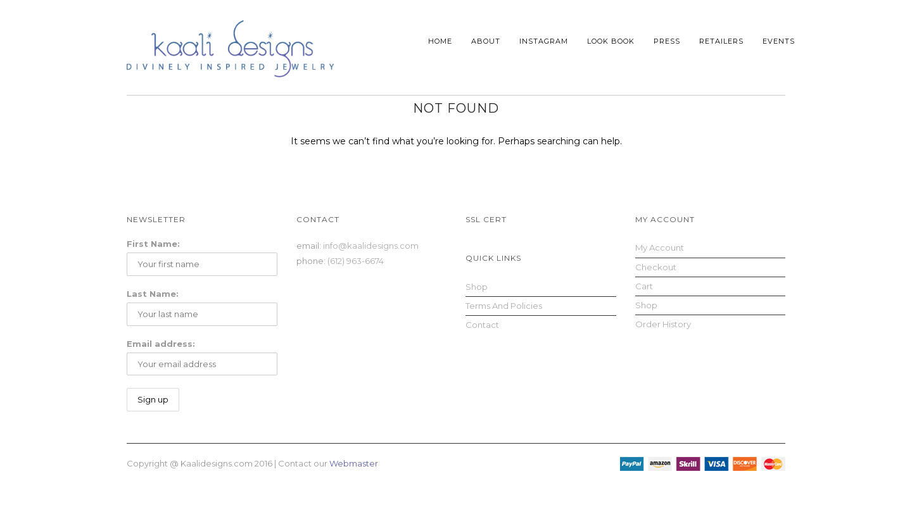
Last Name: (153, 294)
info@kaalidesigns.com (371, 246)
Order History (663, 324)
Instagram (543, 41)
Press (667, 41)
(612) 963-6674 (355, 261)
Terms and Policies (504, 306)
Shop (477, 287)
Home (440, 41)
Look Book (611, 41)
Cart (644, 286)
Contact (482, 325)
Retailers (721, 41)
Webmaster (353, 463)
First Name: (153, 244)
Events (779, 41)
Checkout (655, 267)
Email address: (161, 344)
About (485, 41)
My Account (659, 247)
